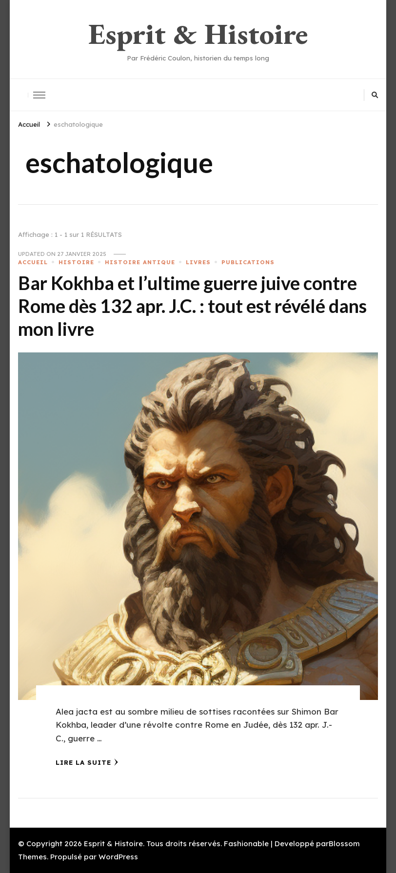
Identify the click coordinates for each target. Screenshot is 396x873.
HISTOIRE (76, 262)
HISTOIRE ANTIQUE (140, 262)
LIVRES (198, 262)
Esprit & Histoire (198, 34)
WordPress (118, 856)
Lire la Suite (87, 762)
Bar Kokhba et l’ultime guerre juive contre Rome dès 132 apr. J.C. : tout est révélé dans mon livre (192, 306)
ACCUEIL (33, 262)
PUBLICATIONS (248, 262)
